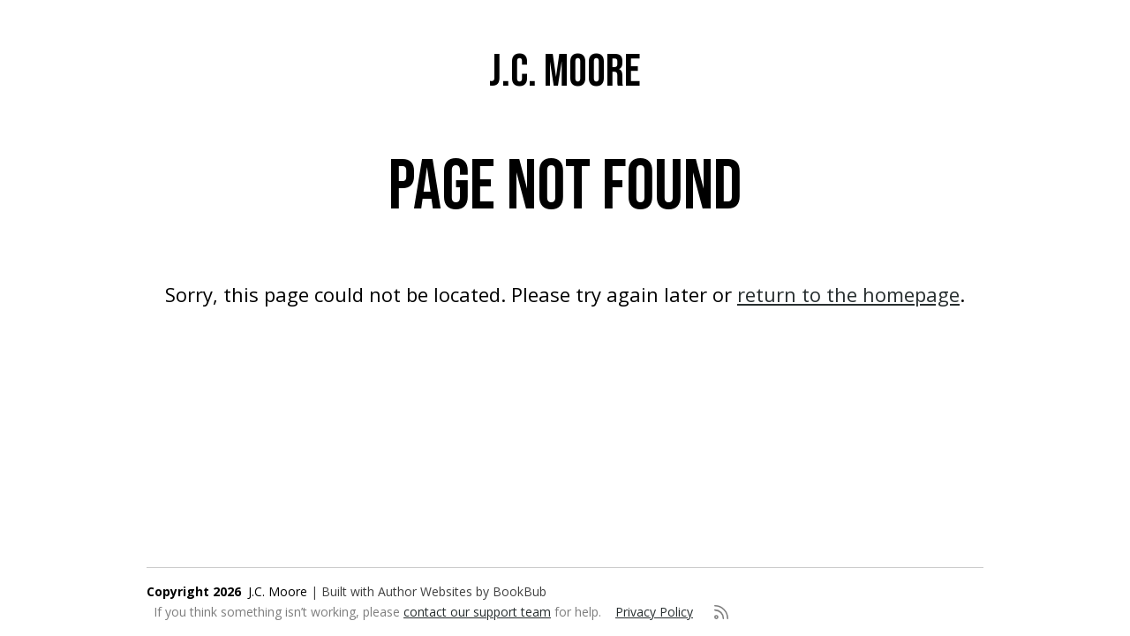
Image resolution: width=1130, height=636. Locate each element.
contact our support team (477, 611)
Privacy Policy (654, 611)
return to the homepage (848, 294)
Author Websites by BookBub (462, 591)
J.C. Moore (565, 72)
